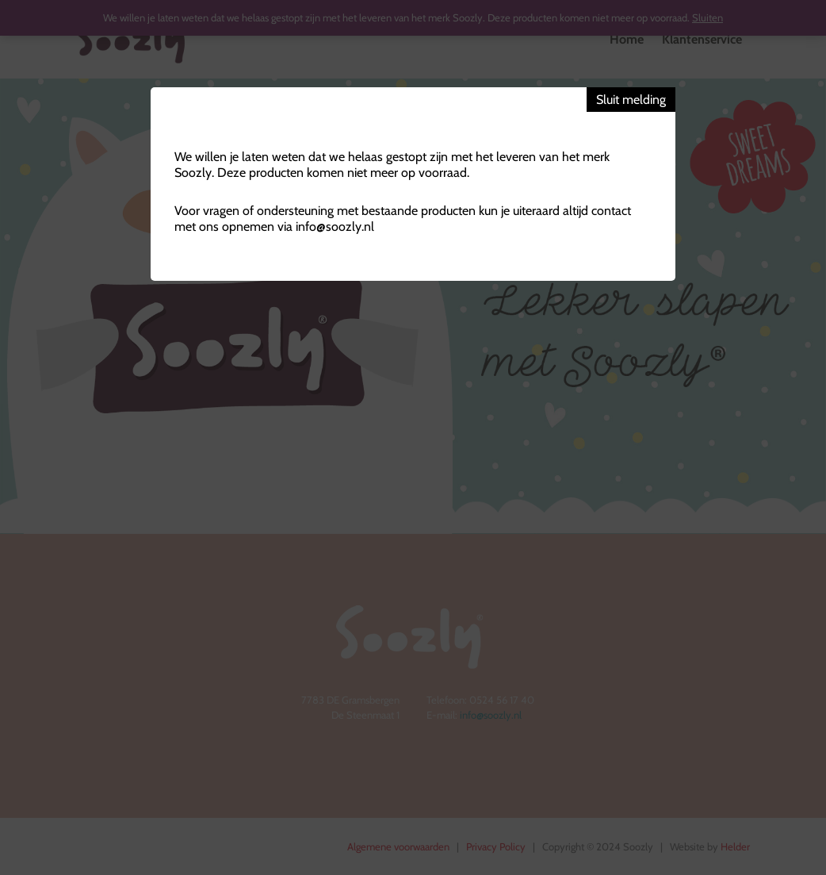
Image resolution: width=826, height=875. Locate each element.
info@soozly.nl (335, 226)
